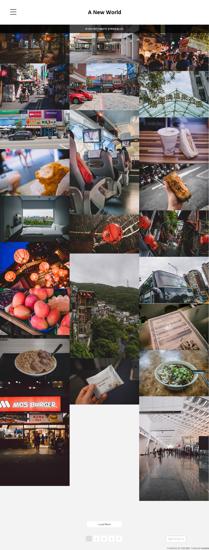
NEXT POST (176, 539)
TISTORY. (185, 548)
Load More (104, 524)
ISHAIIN (205, 548)
